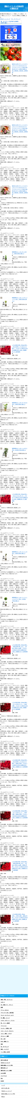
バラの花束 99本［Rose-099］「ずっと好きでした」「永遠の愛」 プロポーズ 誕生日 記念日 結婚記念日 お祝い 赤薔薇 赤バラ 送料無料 (20, 706)
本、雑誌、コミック (5, 1017)
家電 (2, 1007)
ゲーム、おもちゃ (5, 1010)
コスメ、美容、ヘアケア (6, 1033)
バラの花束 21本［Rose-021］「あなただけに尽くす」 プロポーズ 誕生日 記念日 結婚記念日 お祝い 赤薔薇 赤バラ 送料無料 (20, 498)
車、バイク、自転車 (5, 1023)
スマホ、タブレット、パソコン (8, 1020)
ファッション (4, 1025)
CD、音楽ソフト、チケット (7, 1004)
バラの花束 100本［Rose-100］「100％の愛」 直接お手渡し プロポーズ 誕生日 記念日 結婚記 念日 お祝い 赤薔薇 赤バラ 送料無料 (20, 918)
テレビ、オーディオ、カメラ (7, 1015)
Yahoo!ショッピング (5, 19)
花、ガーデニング (15, 19)
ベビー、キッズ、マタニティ (7, 1031)
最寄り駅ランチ (4, 1068)
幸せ (2, 1078)
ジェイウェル (4, 1075)
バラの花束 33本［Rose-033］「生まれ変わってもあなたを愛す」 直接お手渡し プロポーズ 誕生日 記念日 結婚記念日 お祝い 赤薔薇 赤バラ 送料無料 (20, 763)
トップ (3, 1085)
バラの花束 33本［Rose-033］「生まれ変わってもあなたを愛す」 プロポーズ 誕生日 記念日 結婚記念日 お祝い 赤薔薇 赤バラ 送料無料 (20, 348)
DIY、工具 (3, 1038)
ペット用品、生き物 (5, 1052)
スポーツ (3, 1002)
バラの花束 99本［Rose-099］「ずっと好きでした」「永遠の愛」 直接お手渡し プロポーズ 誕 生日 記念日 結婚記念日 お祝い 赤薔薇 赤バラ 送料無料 (20, 814)
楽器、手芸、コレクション (7, 999)
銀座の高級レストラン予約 (7, 1065)
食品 (2, 1044)
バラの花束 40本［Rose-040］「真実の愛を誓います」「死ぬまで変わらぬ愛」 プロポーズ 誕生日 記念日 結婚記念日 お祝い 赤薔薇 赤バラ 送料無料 (20, 648)
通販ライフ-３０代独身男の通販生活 (14, 7)
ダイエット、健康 (5, 1036)
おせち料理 (3, 1073)
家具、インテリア (5, 1049)
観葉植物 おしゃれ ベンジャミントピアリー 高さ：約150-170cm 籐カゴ (19, 599)
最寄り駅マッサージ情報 (6, 1070)
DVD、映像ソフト (5, 1041)
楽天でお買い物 (4, 1060)
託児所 (2, 1081)
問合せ (3, 1096)
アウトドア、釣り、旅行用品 (7, 1012)
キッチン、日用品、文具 (6, 1028)
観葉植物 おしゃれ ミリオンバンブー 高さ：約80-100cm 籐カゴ (19, 299)
